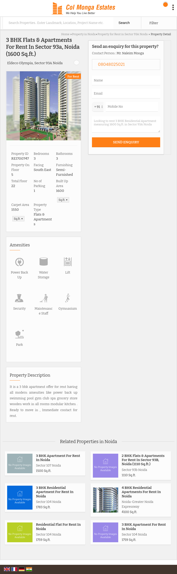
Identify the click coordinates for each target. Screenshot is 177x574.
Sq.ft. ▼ (63, 200)
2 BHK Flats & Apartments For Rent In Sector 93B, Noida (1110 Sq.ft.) (143, 460)
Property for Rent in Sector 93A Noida (122, 34)
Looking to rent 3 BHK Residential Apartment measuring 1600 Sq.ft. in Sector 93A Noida (126, 124)
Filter (153, 23)
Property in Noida (84, 34)
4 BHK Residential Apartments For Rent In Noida (141, 492)
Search (124, 23)
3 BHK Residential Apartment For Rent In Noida (55, 492)
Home (65, 34)
